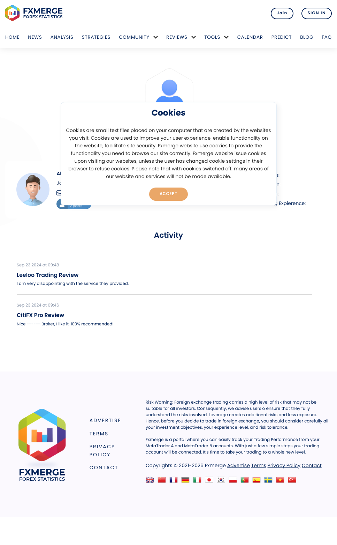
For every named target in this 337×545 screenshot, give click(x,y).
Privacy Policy (102, 450)
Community (134, 37)
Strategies (96, 37)
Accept (168, 194)
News (35, 37)
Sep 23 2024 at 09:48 (38, 265)
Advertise (105, 420)
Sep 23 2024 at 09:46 (38, 305)
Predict (281, 37)
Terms (99, 433)
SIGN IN (316, 13)
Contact (104, 467)
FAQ (327, 37)
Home (12, 37)
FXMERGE (35, 13)
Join (282, 13)
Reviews (176, 37)
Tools (212, 37)
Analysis (62, 37)
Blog (306, 37)
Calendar (250, 37)
